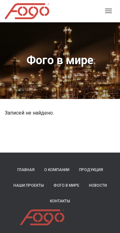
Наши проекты (28, 185)
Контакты (60, 201)
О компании (56, 170)
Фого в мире (66, 185)
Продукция (91, 170)
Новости (98, 185)
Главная (26, 170)
